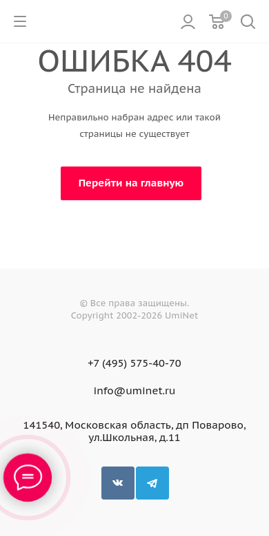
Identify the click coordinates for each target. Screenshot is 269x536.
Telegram (152, 483)
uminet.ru (150, 390)
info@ (110, 390)
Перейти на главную (131, 182)
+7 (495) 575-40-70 (134, 362)
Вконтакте (117, 483)
